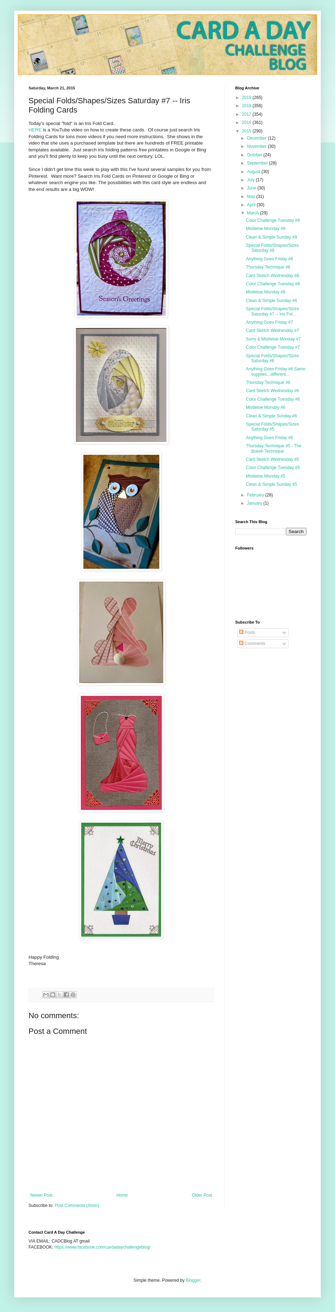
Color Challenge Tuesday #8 (273, 283)
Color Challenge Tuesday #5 (273, 467)
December (257, 138)
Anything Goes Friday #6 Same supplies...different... (275, 371)
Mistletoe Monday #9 (265, 228)
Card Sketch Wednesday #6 (272, 390)
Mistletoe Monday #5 (265, 476)
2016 (247, 122)
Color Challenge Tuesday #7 (273, 347)
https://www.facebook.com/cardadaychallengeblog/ (103, 1247)
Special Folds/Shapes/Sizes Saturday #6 (272, 358)
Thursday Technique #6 (268, 382)
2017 (247, 114)
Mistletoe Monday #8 (265, 292)
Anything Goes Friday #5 (269, 437)
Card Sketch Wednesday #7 (272, 330)
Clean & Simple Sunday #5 (271, 484)
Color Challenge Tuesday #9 (273, 220)
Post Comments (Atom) (77, 1205)
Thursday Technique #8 (268, 267)
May (251, 196)
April (252, 204)
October (255, 154)
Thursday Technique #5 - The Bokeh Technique (274, 448)
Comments (252, 643)
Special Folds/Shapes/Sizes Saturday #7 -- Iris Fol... (272, 311)
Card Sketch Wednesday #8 (272, 275)
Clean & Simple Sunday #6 (271, 415)
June (252, 188)
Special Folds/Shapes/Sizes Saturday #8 (272, 248)
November (257, 146)
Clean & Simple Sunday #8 (271, 300)
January (255, 503)
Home (122, 1195)
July (251, 179)
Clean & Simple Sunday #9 (271, 237)
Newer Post (41, 1195)
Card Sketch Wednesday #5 (272, 459)
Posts (247, 632)
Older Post (202, 1195)
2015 (247, 131)
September (258, 163)
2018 (247, 105)
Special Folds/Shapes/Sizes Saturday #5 (272, 427)
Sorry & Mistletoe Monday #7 (273, 339)
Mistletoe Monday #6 (265, 407)
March (253, 212)
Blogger (193, 1280)
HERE (35, 129)
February (256, 495)
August (254, 171)
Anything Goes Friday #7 (269, 322)
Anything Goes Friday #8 (269, 258)
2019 (247, 97)
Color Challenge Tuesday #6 (273, 399)
